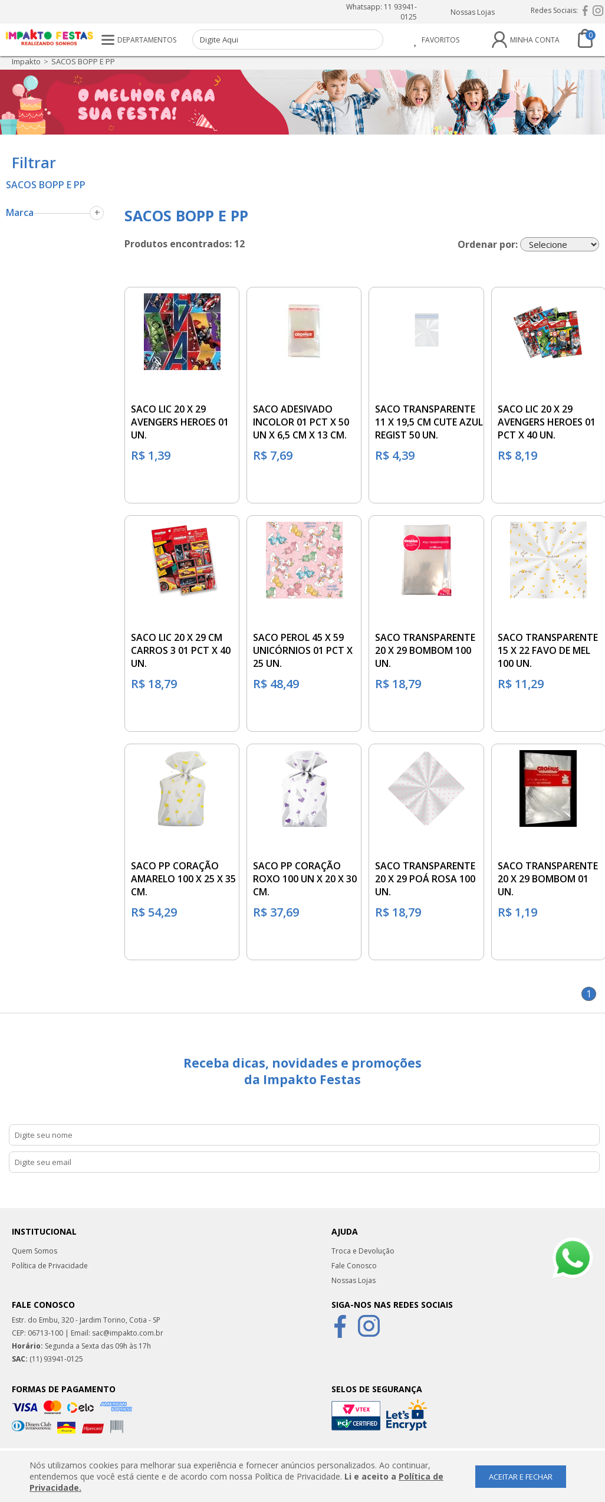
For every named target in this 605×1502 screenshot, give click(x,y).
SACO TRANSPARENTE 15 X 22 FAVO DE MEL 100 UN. (548, 650)
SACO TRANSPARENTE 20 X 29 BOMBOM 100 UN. (425, 650)
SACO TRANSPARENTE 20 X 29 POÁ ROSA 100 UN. (425, 878)
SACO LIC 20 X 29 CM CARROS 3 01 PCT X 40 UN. (181, 650)
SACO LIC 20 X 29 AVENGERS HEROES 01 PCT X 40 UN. (547, 422)
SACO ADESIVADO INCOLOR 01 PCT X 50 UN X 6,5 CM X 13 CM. (301, 422)
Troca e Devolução (362, 1251)
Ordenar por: (488, 243)
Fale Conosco (354, 1266)
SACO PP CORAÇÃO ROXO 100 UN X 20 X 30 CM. (305, 878)
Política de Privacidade (50, 1266)
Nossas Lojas (473, 12)
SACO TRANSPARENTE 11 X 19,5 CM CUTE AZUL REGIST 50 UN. (429, 422)
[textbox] (287, 40)
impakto (26, 61)
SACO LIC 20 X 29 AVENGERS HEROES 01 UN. (180, 422)
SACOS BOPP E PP (83, 61)
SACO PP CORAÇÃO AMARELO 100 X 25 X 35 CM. (183, 878)
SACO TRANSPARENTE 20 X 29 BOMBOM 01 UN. (548, 878)
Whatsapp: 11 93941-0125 (381, 12)
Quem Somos (34, 1251)
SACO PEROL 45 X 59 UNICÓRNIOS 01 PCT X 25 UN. (303, 650)
